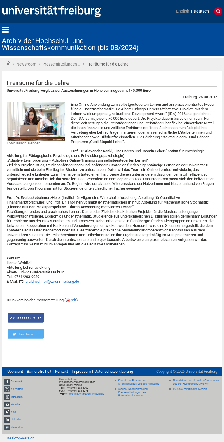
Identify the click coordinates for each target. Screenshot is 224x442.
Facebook (16, 381)
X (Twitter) (17, 389)
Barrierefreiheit (39, 371)
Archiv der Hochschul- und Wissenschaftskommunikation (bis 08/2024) (70, 44)
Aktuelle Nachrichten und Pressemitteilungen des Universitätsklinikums (133, 392)
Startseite (8, 63)
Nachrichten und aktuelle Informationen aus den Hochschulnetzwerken (196, 382)
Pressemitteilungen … (61, 64)
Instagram (17, 396)
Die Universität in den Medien (190, 389)
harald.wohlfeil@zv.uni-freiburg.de (51, 281)
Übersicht (15, 371)
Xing (13, 412)
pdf (73, 300)
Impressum (81, 371)
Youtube (15, 404)
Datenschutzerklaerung (113, 371)
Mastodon (17, 427)
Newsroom (26, 64)
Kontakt (61, 371)
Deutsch (201, 11)
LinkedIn (16, 419)
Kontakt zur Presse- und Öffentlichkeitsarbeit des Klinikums (138, 382)
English (182, 11)
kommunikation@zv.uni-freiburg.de (84, 393)
